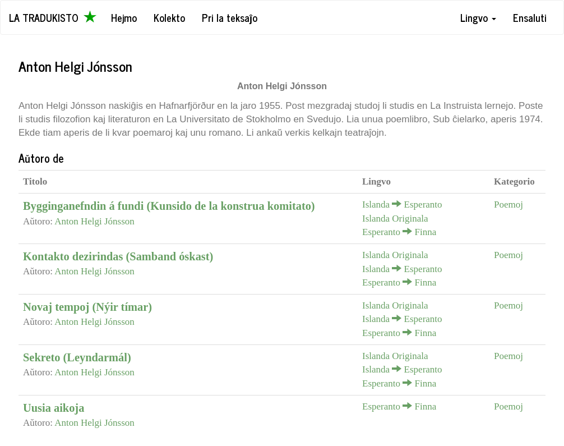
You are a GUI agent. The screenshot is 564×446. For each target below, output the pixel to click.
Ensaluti (530, 17)
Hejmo (124, 17)
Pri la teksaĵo (229, 17)
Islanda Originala (395, 218)
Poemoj (508, 204)
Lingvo (478, 17)
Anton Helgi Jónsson (94, 221)
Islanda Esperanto (402, 204)
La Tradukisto (52, 17)
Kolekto (169, 17)
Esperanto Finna (399, 232)
